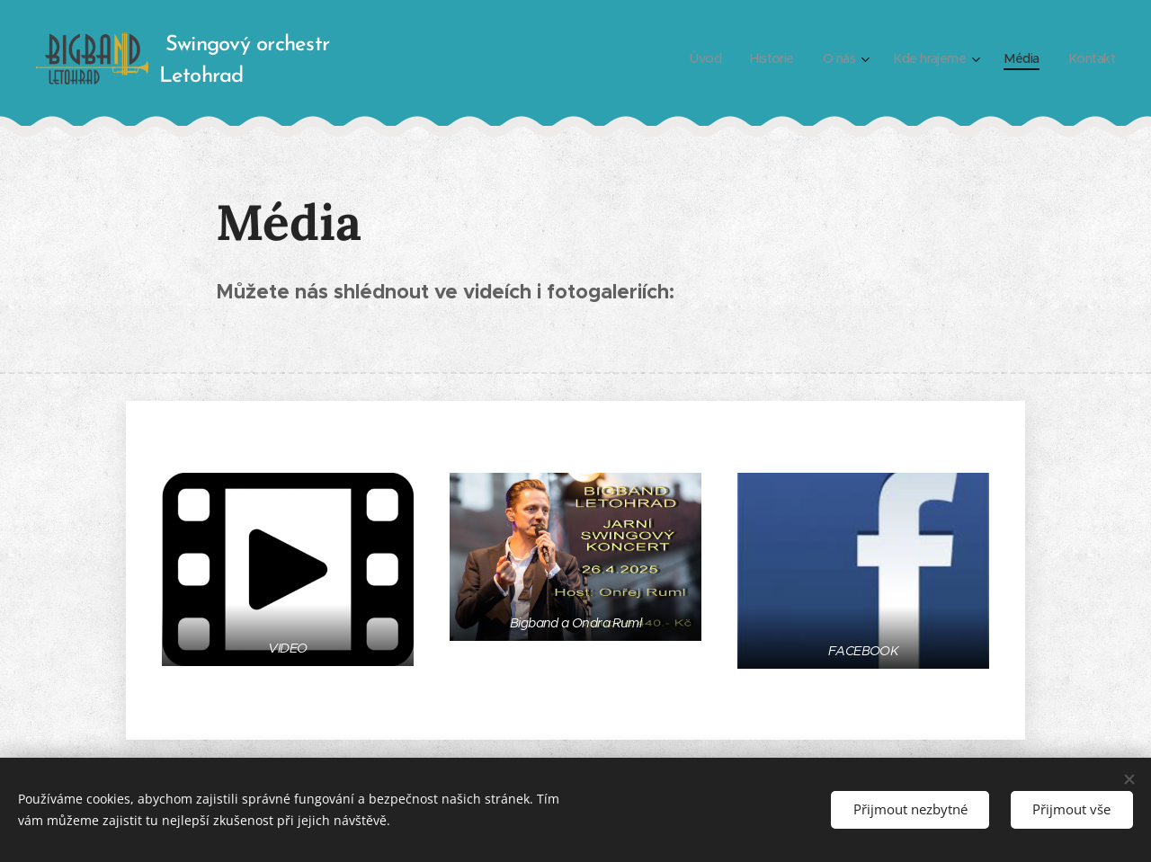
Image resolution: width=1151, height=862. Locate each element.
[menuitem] (692, 58)
